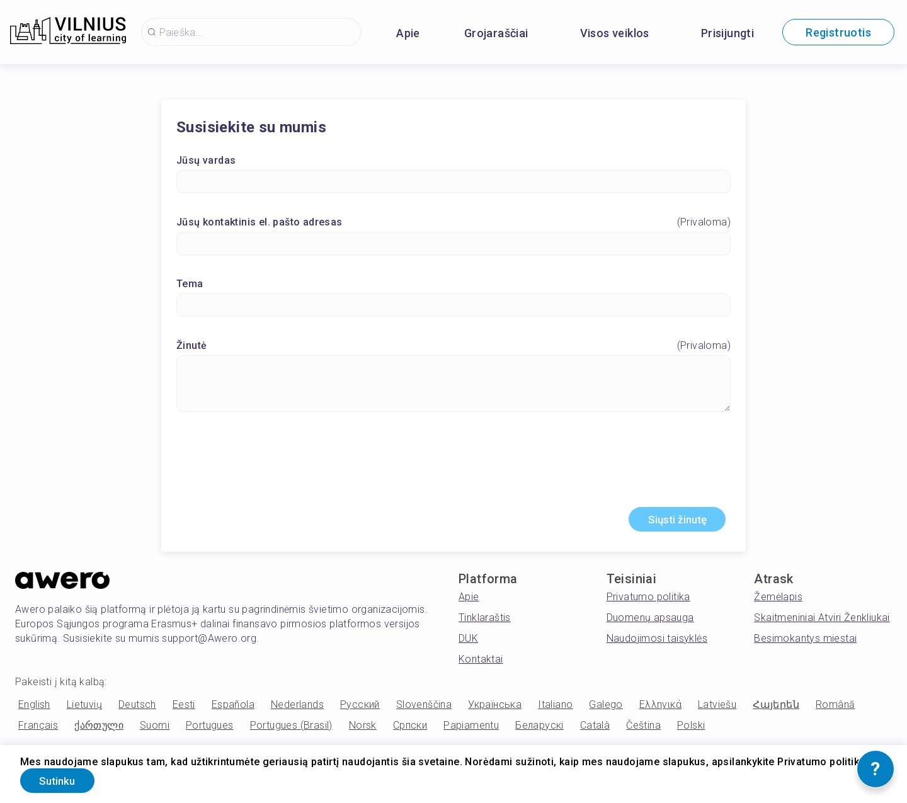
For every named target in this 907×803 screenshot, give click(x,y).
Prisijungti (727, 33)
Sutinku (62, 780)
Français (38, 728)
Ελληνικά (660, 708)
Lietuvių (84, 708)
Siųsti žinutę (671, 521)
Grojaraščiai (496, 33)
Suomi (154, 728)
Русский (360, 708)
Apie (408, 33)
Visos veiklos (614, 33)
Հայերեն (776, 708)
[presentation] (453, 466)
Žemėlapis (778, 600)
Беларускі (539, 728)
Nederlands (297, 708)
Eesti (184, 708)
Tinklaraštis (485, 621)
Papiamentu (471, 728)
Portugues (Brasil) (291, 728)
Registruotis (838, 32)
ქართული (98, 728)
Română (835, 708)
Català (595, 728)
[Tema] (453, 306)
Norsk (363, 728)
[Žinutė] (453, 384)
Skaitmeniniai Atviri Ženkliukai (821, 621)
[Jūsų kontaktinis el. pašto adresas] (453, 244)
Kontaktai (481, 662)
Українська (495, 708)
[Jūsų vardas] (453, 183)
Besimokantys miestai (805, 641)
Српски (410, 728)
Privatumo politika (648, 600)
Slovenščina (424, 708)
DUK (468, 641)
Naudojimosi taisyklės (657, 641)
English (34, 708)
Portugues (210, 728)
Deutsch (137, 708)
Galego (605, 708)
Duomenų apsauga (650, 621)
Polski (691, 728)
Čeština (643, 728)
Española (233, 708)
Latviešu (717, 708)
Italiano (555, 708)
